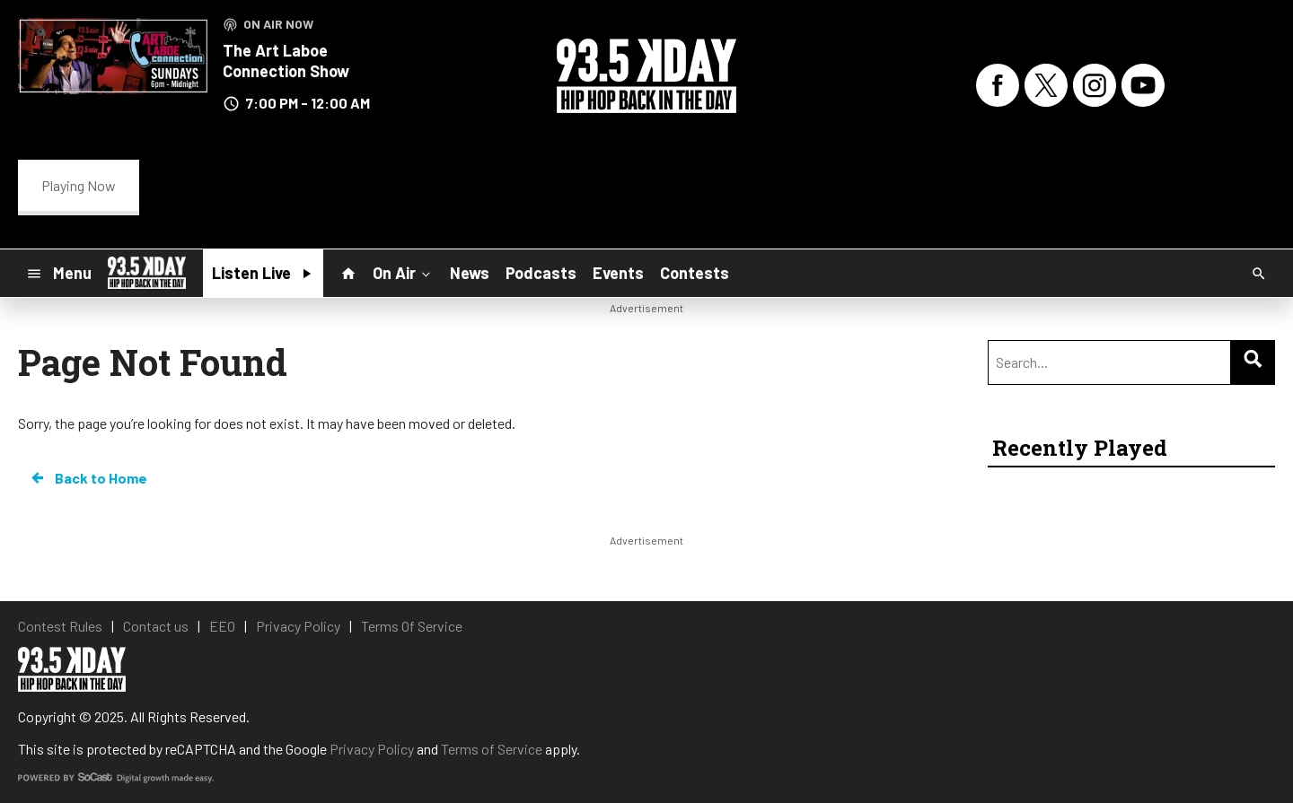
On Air (403, 272)
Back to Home (88, 478)
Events (618, 273)
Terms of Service (491, 748)
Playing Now (78, 185)
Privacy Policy (372, 748)
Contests (694, 273)
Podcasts (541, 273)
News (469, 273)
